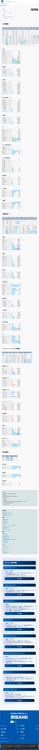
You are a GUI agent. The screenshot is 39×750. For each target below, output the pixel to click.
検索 (2, 735)
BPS (35, 218)
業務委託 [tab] (11, 571)
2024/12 (3, 41)
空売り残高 (5, 535)
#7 (7, 413)
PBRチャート (6, 550)
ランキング (22, 735)
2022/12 (3, 58)
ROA (28, 28)
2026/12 (3, 44)
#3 (10, 97)
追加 (36, 9)
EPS (21, 28)
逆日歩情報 (5, 541)
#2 (9, 97)
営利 (9, 28)
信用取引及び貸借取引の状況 (9, 539)
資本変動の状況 (6, 526)
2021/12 (3, 37)
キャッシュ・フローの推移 (7, 12)
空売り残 (29, 725)
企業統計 (9, 732)
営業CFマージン (29, 352)
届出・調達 (9, 729)
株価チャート (6, 546)
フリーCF (17, 352)
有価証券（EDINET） (7, 512)
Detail (20, 578)
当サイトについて (5, 741)
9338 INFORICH (3, 5)
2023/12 (3, 40)
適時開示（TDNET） (7, 514)
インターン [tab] (7, 675)
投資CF (10, 352)
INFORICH (2, 3)
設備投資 (21, 352)
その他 (21, 738)
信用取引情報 (6, 536)
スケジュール (4, 738)
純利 (15, 28)
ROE (25, 28)
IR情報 (4, 533)
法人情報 (29, 729)
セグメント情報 (6, 529)
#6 (6, 413)
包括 (18, 28)
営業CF (7, 352)
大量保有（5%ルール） (8, 515)
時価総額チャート (7, 552)
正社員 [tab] (6, 571)
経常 (12, 28)
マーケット (9, 725)
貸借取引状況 (6, 538)
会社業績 (5, 520)
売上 (6, 28)
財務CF (14, 352)
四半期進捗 (5, 522)
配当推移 (4, 13)
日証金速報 (5, 542)
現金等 (25, 352)
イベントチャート (7, 547)
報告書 (21, 732)
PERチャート (6, 549)
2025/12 (3, 61)
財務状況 (4, 11)
